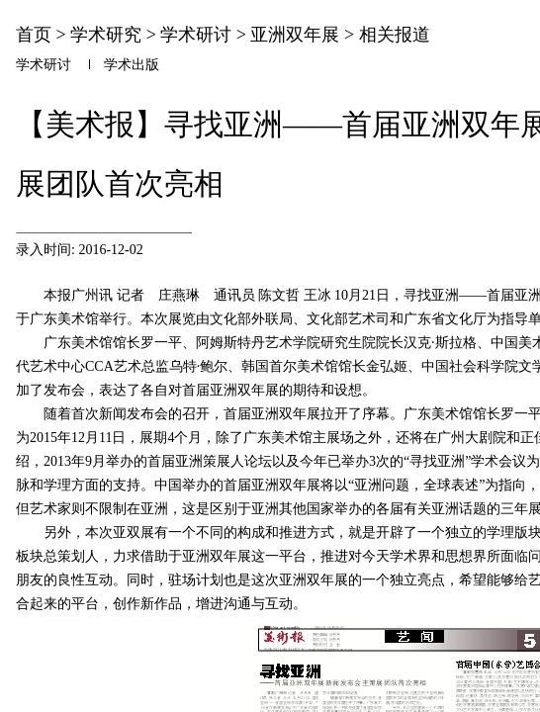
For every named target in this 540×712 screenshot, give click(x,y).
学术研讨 (195, 34)
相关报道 (394, 34)
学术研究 (105, 34)
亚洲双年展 (294, 34)
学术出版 (131, 64)
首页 (33, 34)
